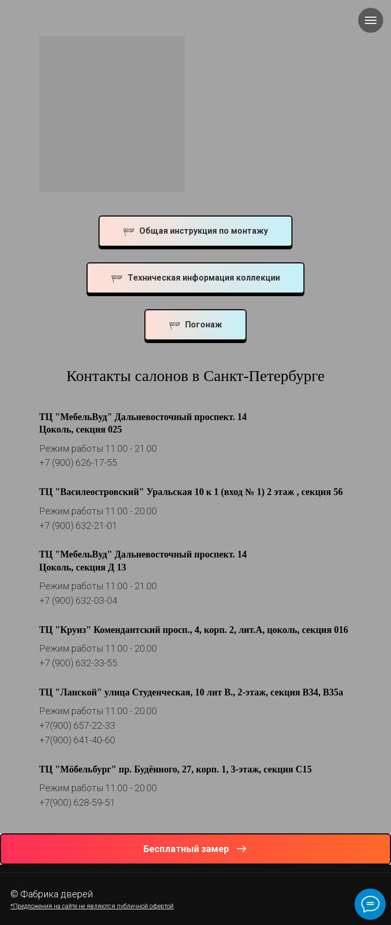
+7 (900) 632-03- (73, 600)
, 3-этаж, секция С (264, 769)
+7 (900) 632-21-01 (78, 525)
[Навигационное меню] (370, 20)
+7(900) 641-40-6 (74, 739)
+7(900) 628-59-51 (77, 802)
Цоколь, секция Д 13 (82, 567)
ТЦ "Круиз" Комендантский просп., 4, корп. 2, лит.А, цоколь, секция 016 (193, 630)
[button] (195, 849)
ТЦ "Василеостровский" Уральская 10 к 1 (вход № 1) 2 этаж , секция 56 (191, 492)
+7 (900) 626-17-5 (75, 462)
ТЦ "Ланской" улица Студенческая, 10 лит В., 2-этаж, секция (169, 692)
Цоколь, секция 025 (80, 429)
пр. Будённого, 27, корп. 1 (172, 769)
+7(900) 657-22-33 (77, 725)
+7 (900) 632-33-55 (78, 662)
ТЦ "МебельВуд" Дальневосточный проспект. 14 (143, 417)
